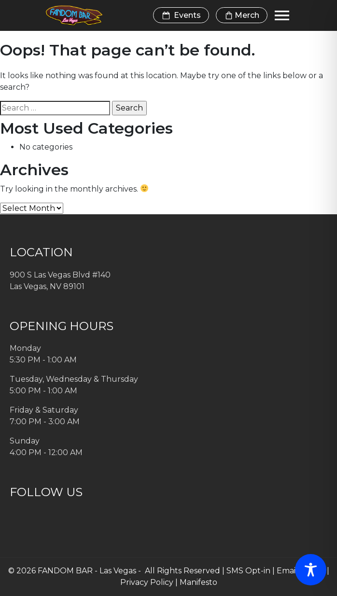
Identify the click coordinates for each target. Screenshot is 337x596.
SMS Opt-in (248, 570)
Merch (241, 15)
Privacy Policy (146, 582)
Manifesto (198, 582)
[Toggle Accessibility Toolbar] (310, 569)
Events (181, 15)
